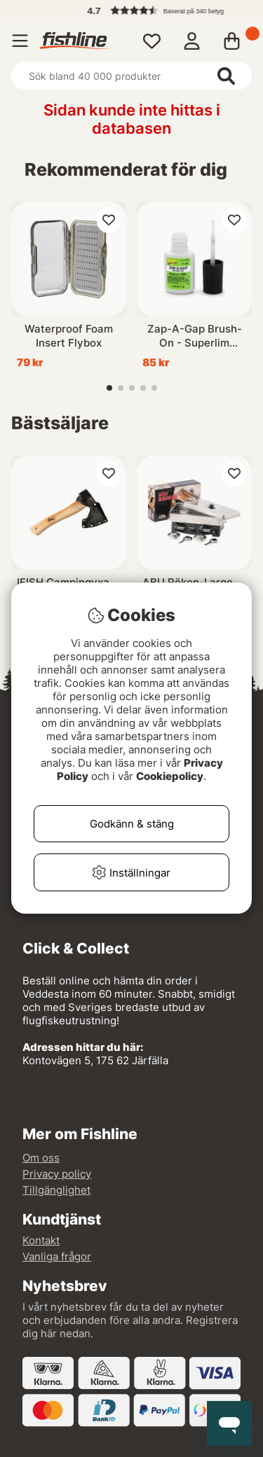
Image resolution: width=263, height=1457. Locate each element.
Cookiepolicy (169, 776)
